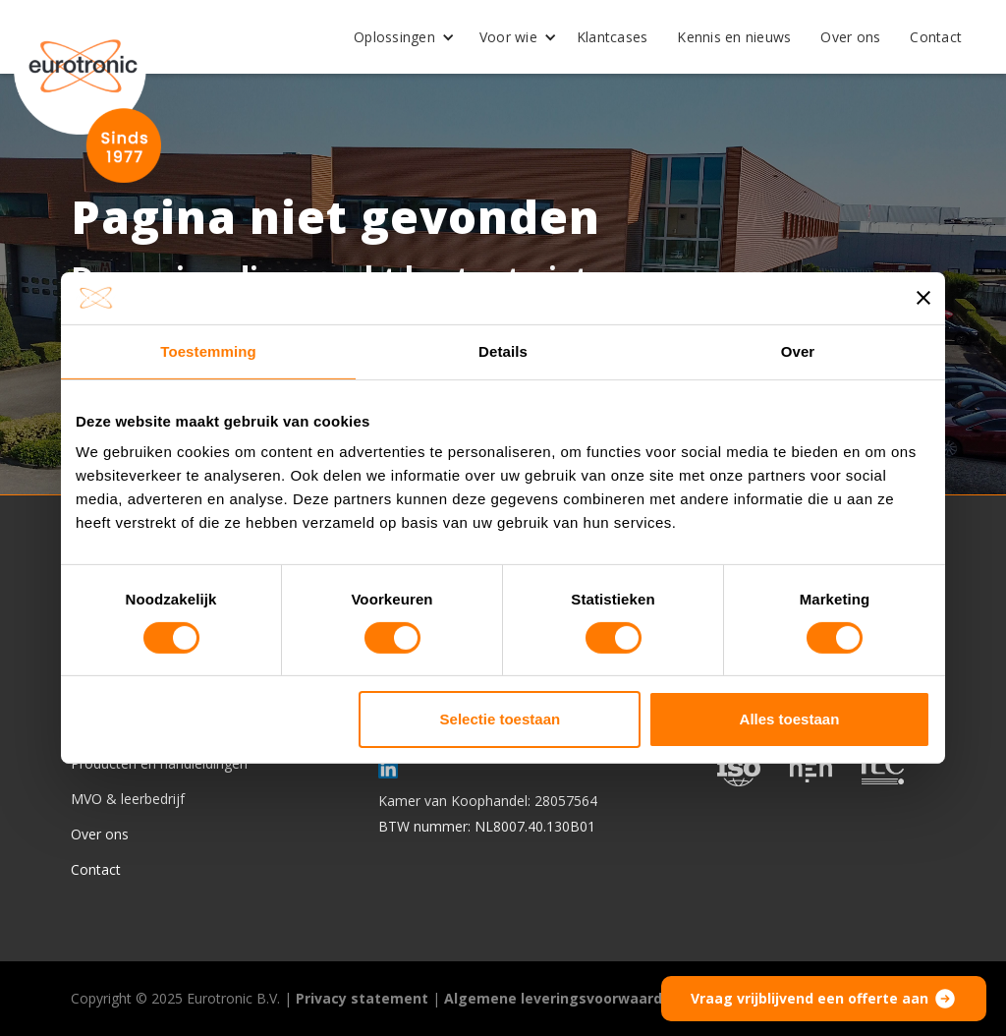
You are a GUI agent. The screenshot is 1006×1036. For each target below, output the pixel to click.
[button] (397, 37)
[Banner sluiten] (923, 298)
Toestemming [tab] (208, 350)
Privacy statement (362, 998)
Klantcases (612, 37)
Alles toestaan (790, 719)
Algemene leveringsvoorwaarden (562, 998)
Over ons (850, 37)
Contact (936, 37)
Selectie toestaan (500, 719)
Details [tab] (503, 350)
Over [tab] (798, 350)
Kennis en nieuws (734, 37)
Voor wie (508, 37)
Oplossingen (394, 37)
